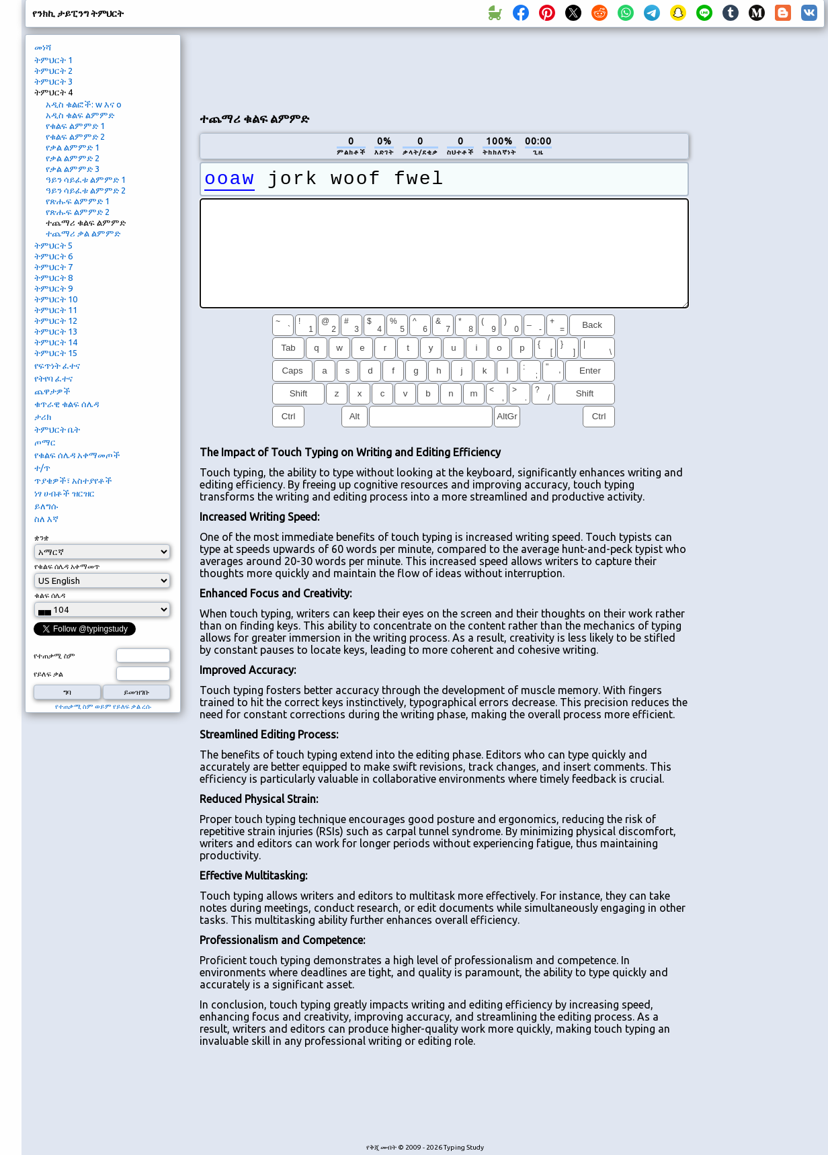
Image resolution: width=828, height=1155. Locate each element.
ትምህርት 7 (53, 266)
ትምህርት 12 (55, 320)
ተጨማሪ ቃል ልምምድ (83, 233)
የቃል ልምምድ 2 (72, 158)
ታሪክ (42, 416)
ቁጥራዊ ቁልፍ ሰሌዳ (66, 404)
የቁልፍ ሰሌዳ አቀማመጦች (77, 455)
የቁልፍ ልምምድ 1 (75, 125)
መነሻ (42, 47)
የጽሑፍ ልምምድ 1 (78, 201)
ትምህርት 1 (53, 60)
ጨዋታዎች (52, 391)
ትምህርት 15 (55, 352)
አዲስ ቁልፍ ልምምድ (80, 115)
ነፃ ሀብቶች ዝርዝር (64, 493)
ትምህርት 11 (55, 309)
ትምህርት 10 (55, 299)
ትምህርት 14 (55, 342)
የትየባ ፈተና (53, 378)
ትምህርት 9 (53, 288)
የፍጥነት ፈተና (57, 365)
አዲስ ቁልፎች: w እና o (84, 104)
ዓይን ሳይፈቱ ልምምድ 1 (86, 179)
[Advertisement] (761, 259)
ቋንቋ (41, 537)
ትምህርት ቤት (57, 429)
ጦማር (45, 442)
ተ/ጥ (42, 467)
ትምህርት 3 (53, 81)
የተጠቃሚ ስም (54, 656)
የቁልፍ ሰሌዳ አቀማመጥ (66, 566)
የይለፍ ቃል (48, 674)
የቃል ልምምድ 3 (72, 168)
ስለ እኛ (46, 518)
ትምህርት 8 (53, 277)
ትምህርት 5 (53, 245)
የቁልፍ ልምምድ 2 (75, 136)
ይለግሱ (46, 506)
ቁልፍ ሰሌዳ (49, 595)
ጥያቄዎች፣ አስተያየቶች (73, 480)
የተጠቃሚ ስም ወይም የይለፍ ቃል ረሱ (103, 706)
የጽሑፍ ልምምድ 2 (78, 211)
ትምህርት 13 (55, 331)
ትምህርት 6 (53, 256)
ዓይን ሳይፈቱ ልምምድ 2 (86, 190)
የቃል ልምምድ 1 (72, 147)
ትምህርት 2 (53, 70)
